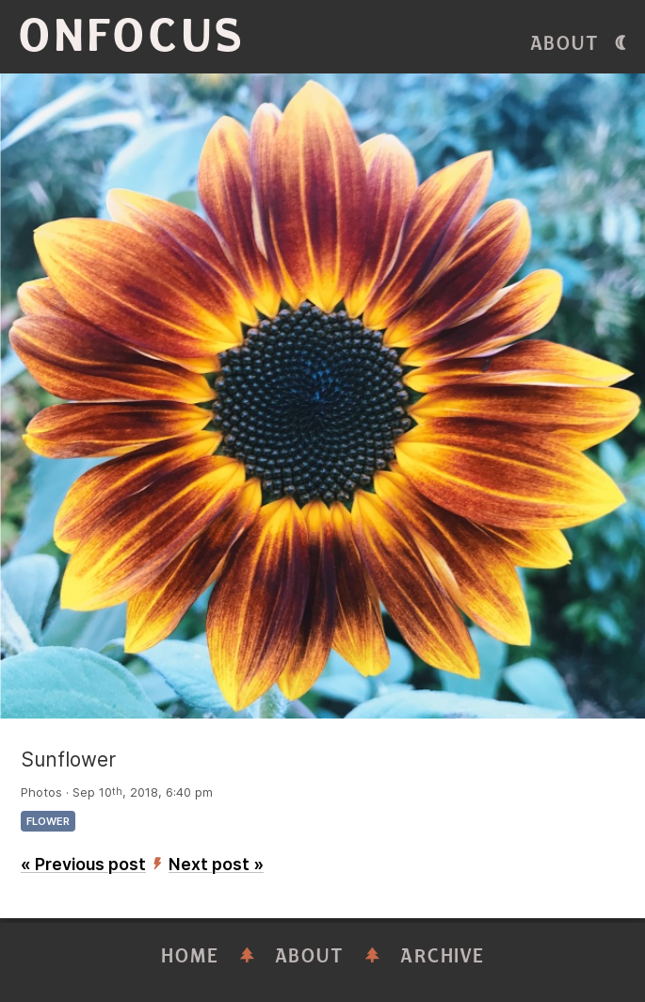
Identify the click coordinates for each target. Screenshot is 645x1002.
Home (190, 956)
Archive (442, 956)
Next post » (216, 864)
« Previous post (83, 864)
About (565, 44)
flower (48, 821)
